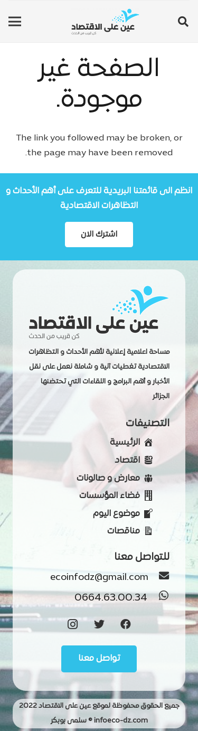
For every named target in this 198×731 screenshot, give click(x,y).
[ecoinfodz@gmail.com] (158, 577)
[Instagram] (73, 624)
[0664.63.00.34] (158, 598)
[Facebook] (125, 624)
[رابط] (105, 21)
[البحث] (183, 22)
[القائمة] (15, 21)
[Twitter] (99, 624)
